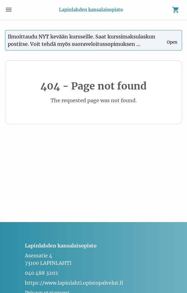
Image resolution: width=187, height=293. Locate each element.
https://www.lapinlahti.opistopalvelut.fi (74, 283)
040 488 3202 (41, 273)
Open (172, 39)
